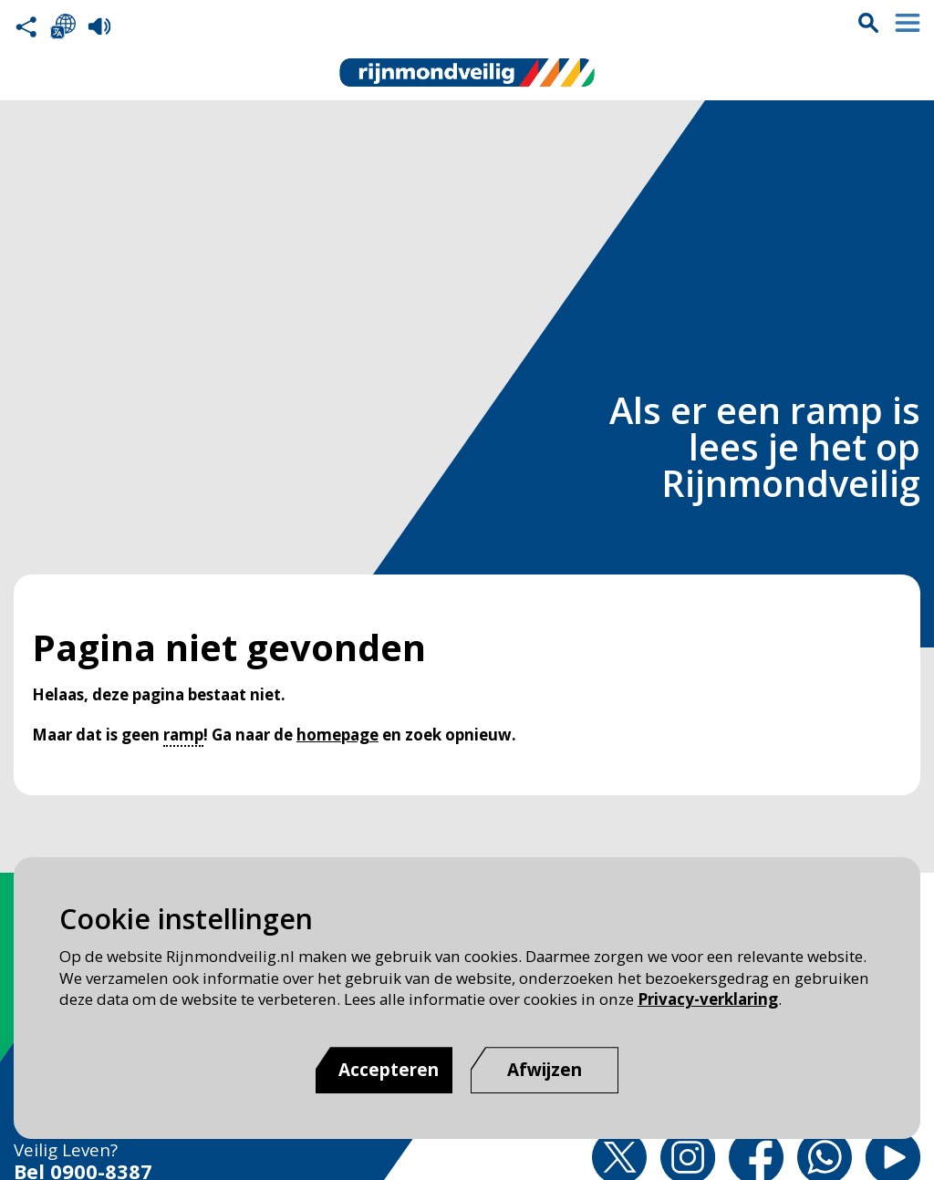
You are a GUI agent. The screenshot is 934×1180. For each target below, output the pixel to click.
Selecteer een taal (63, 26)
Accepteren (388, 1070)
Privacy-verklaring (708, 999)
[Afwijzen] (544, 1070)
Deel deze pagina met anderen (26, 26)
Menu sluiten (907, 23)
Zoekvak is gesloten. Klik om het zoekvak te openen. (868, 23)
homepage (337, 734)
